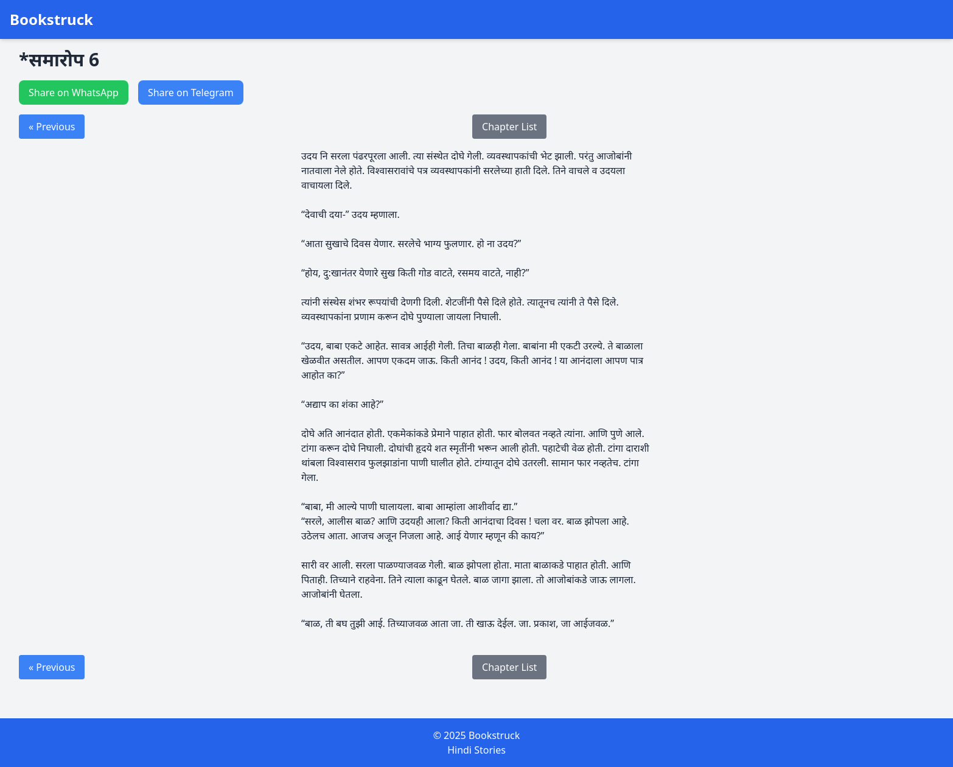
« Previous (52, 126)
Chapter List (509, 126)
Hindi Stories (476, 750)
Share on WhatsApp (74, 92)
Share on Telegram (191, 92)
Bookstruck (51, 19)
